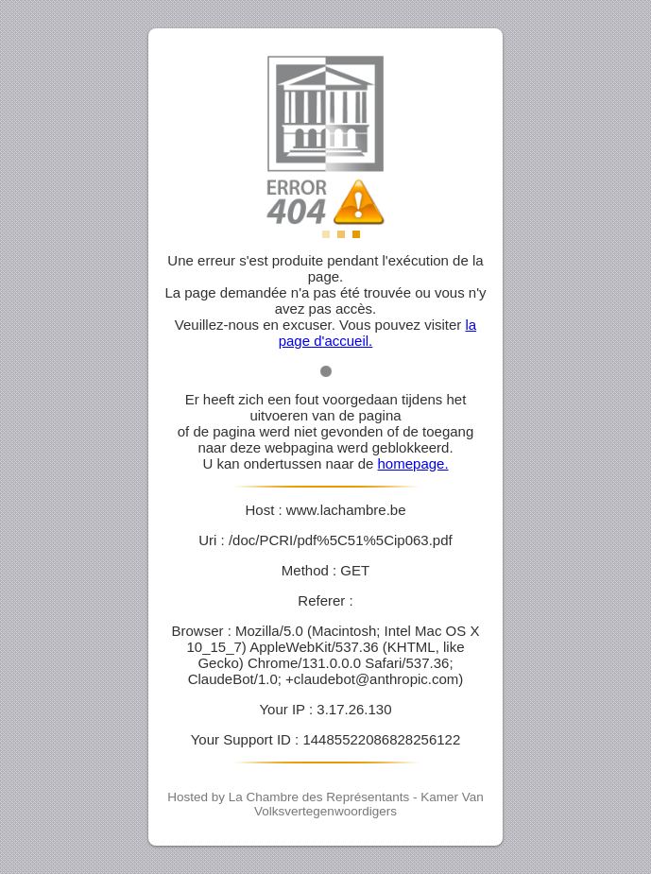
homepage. (413, 463)
